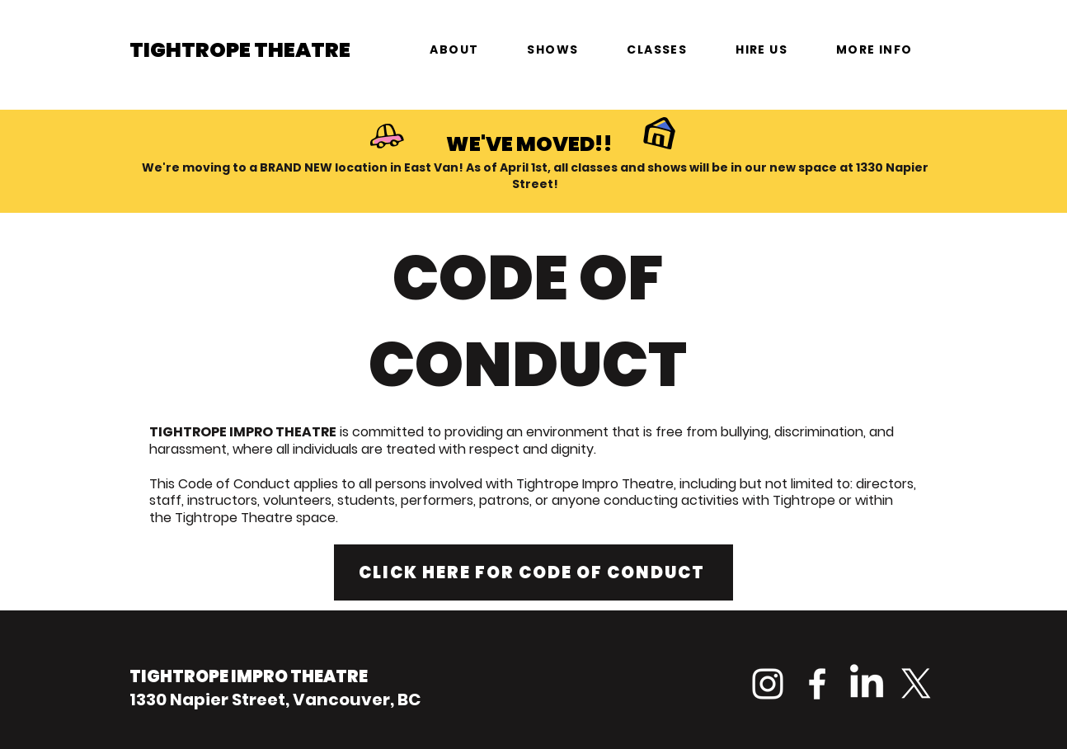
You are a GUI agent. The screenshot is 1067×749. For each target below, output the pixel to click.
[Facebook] (817, 683)
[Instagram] (767, 683)
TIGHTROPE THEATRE (239, 49)
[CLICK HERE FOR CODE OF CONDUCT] (533, 572)
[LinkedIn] (866, 683)
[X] (916, 683)
